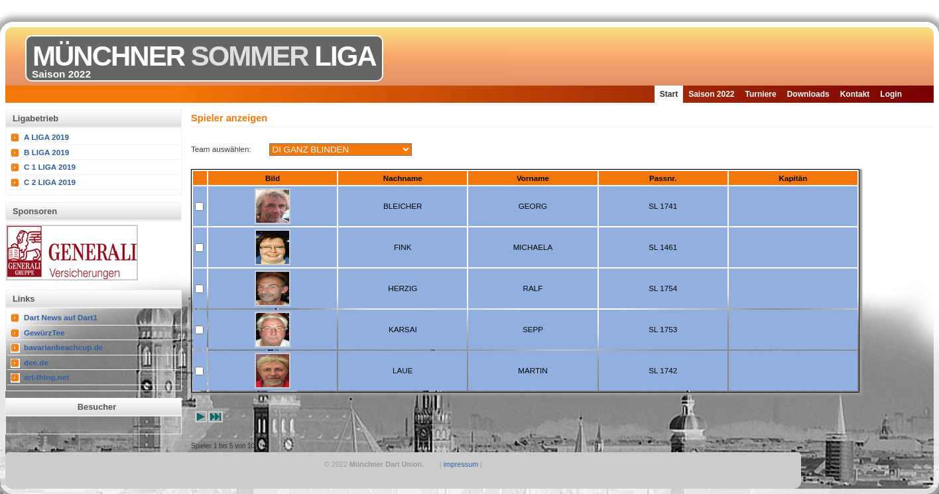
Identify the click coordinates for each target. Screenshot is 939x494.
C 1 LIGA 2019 (50, 166)
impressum (461, 464)
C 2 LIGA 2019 (50, 182)
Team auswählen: (221, 149)
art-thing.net (46, 377)
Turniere (761, 94)
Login (891, 94)
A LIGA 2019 (46, 137)
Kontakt (855, 94)
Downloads (808, 94)
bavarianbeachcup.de (63, 347)
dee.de (36, 362)
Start (669, 94)
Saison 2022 (711, 94)
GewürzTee (44, 332)
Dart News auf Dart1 (60, 317)
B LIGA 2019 (46, 152)
